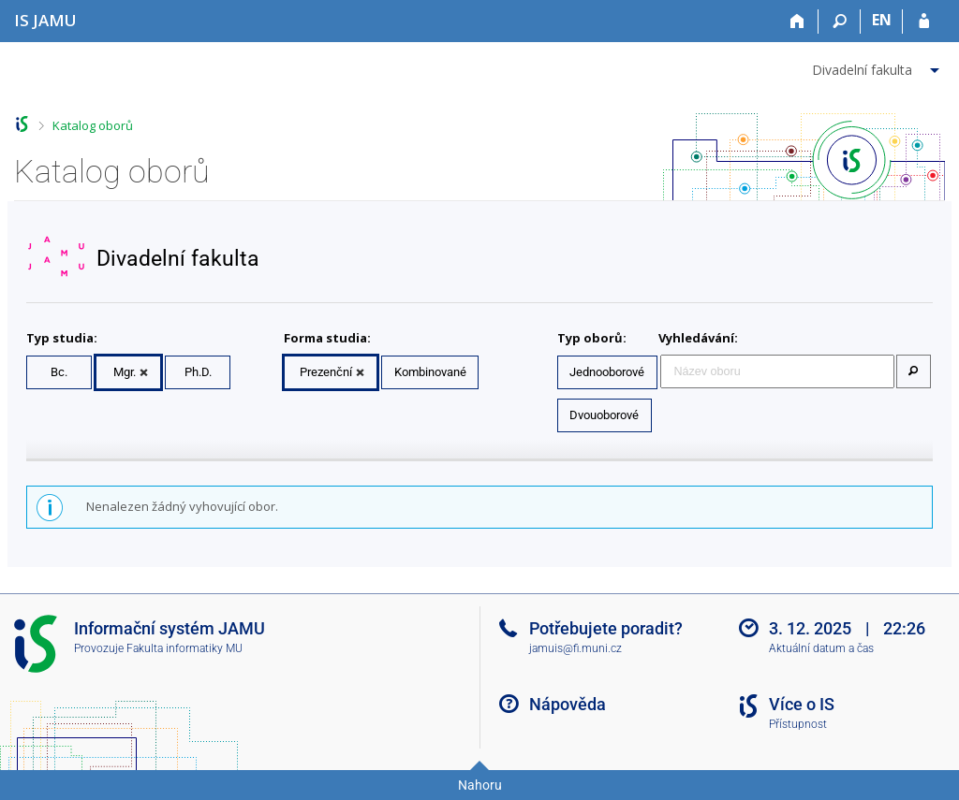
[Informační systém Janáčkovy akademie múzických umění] (45, 20)
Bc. (59, 372)
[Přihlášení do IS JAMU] (924, 21)
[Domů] (797, 21)
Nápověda (567, 704)
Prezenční (326, 372)
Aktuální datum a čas (821, 648)
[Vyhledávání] (840, 21)
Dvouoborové (604, 415)
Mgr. (124, 372)
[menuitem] (878, 66)
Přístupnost (798, 724)
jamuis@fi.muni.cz (575, 648)
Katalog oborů (92, 125)
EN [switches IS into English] (882, 19)
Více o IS (801, 704)
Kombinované (430, 372)
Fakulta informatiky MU (184, 648)
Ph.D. (198, 372)
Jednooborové (606, 372)
